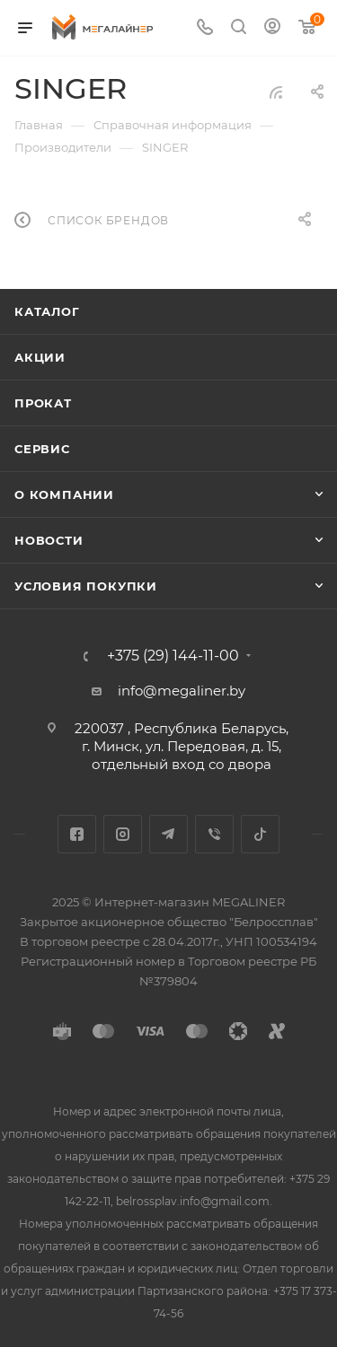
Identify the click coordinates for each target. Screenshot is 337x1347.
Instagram (122, 834)
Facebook (77, 834)
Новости (49, 540)
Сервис (42, 449)
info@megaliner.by (181, 690)
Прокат (43, 403)
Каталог (47, 311)
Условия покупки (85, 586)
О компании (64, 494)
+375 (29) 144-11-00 (173, 656)
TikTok (260, 834)
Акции (40, 357)
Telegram (168, 834)
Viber (214, 834)
